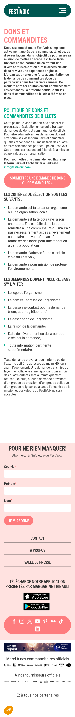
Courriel (9, 466)
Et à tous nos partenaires (37, 695)
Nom (7, 500)
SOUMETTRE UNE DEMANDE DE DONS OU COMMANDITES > (37, 180)
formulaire (14, 163)
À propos (37, 550)
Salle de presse (37, 562)
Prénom (9, 483)
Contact (37, 538)
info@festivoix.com (17, 167)
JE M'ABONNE (18, 520)
